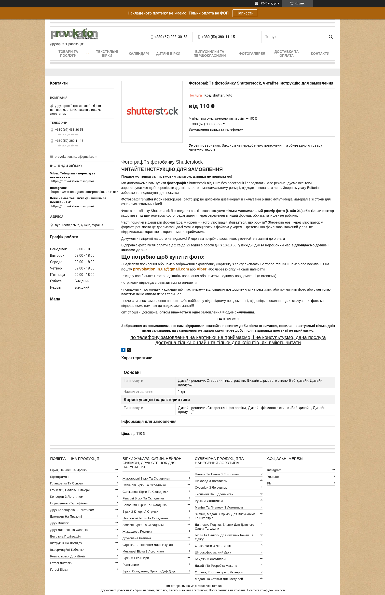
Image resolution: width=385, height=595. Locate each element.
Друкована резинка (137, 538)
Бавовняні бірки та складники (145, 505)
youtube (273, 477)
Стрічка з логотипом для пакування (149, 545)
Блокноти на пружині (66, 516)
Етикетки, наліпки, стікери (70, 490)
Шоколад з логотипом (211, 481)
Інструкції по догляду (66, 543)
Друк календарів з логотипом (72, 510)
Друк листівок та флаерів (69, 530)
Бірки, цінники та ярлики (68, 470)
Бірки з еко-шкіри (136, 558)
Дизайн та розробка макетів (216, 565)
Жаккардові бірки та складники (146, 478)
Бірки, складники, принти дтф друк (149, 571)
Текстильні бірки (107, 53)
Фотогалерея (252, 54)
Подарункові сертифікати (69, 503)
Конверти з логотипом (66, 496)
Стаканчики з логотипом (213, 546)
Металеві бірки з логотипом (143, 551)
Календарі (139, 54)
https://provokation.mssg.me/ (72, 181)
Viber (201, 269)
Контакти (320, 54)
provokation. (145, 269)
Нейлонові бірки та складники (145, 518)
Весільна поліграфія (65, 536)
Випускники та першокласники (210, 53)
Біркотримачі (59, 477)
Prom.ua (216, 586)
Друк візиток (59, 523)
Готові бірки (59, 569)
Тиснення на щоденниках (214, 494)
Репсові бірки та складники (143, 498)
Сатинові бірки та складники (144, 485)
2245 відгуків (270, 3)
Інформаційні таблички (67, 550)
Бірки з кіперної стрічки (140, 511)
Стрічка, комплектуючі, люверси (219, 572)
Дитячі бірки (168, 54)
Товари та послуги (68, 53)
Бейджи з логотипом (210, 559)
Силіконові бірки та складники (145, 492)
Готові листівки (61, 563)
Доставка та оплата (287, 53)
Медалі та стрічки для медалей (219, 579)
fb (269, 483)
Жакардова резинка (137, 531)
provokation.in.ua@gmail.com (76, 156)
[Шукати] (330, 37)
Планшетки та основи (66, 483)
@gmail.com (177, 269)
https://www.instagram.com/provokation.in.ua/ (84, 192)
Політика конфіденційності (266, 590)
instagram (274, 470)
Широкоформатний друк (213, 552)
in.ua (161, 269)
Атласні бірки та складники (143, 525)
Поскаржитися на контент (227, 590)
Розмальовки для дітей (67, 556)
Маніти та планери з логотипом (219, 507)
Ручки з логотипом (209, 501)
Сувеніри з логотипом (211, 487)
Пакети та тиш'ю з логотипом (217, 474)
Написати (244, 13)
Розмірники (131, 565)
